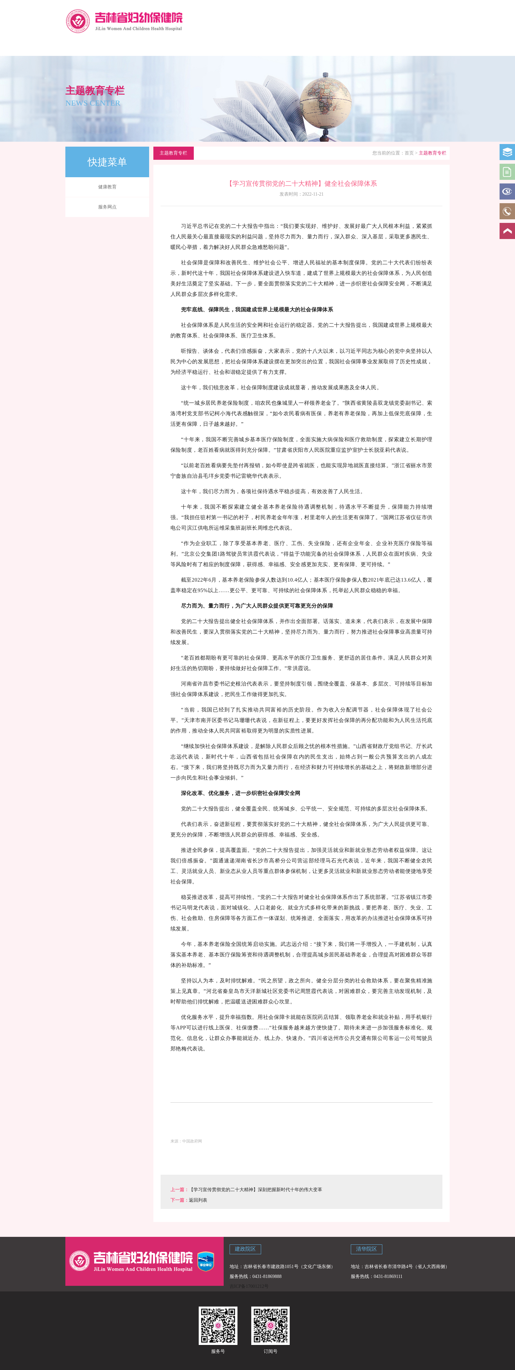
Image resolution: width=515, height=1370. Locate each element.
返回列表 (198, 1200)
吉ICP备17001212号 (249, 1286)
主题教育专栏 (429, 46)
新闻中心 (199, 46)
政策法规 (275, 46)
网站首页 (84, 46)
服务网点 (107, 206)
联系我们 (390, 46)
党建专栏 (352, 46)
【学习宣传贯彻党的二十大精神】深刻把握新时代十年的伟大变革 (255, 1189)
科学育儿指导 (161, 46)
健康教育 (107, 186)
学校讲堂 (314, 46)
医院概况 (122, 46)
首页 (409, 153)
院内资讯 (237, 46)
